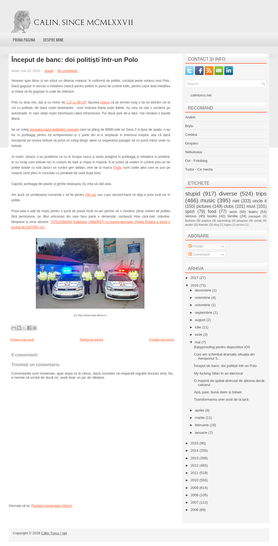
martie (200, 418)
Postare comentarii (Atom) (51, 506)
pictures (203, 206)
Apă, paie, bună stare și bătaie (218, 392)
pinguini (242, 220)
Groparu (191, 143)
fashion (190, 220)
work (233, 212)
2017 (195, 278)
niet (236, 201)
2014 (195, 450)
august (201, 320)
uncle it (260, 201)
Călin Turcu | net (54, 533)
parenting (223, 220)
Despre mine (53, 40)
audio (189, 224)
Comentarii (199, 254)
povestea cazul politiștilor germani (54, 129)
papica (206, 220)
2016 (195, 285)
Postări (196, 246)
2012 (195, 465)
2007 (195, 502)
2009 (195, 488)
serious (191, 216)
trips (261, 193)
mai (198, 342)
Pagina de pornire (91, 339)
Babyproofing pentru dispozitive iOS (222, 347)
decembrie (203, 290)
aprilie (200, 410)
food (212, 211)
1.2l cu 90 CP (76, 102)
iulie (198, 327)
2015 (195, 443)
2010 (195, 480)
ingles (227, 224)
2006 (195, 510)
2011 (195, 473)
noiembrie (203, 298)
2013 (195, 458)
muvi (251, 206)
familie (233, 216)
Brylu (189, 126)
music (207, 200)
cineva (105, 102)
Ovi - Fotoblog (196, 161)
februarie (202, 425)
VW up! (90, 195)
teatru (253, 212)
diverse (228, 193)
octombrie (203, 305)
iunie (199, 334)
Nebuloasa (193, 152)
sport (190, 211)
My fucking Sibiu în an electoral (218, 373)
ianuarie (201, 433)
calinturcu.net (201, 95)
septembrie (204, 312)
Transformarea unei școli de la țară (221, 399)
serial (257, 220)
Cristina (191, 135)
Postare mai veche (161, 339)
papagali (255, 216)
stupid (48, 71)
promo (240, 224)
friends (203, 224)
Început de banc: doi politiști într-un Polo (74, 60)
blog (216, 224)
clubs (229, 206)
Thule (117, 168)
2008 (195, 495)
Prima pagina (24, 40)
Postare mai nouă (22, 339)
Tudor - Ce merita (199, 169)
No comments (68, 71)
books (212, 216)
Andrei (190, 117)
